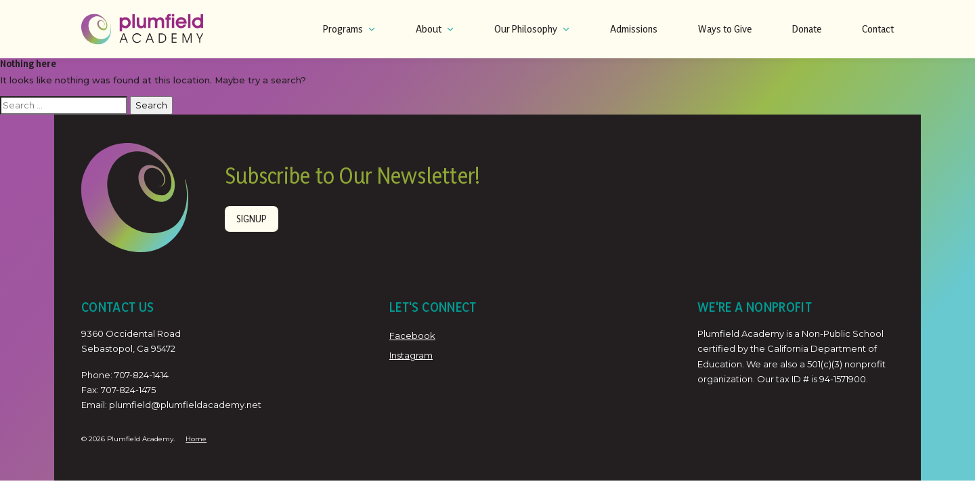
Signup (251, 218)
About (435, 29)
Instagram (411, 355)
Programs (349, 29)
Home (196, 438)
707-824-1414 (141, 374)
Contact (878, 29)
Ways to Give (725, 29)
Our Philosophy (531, 29)
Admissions (633, 29)
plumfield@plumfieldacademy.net (185, 404)
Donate (806, 29)
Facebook (412, 335)
